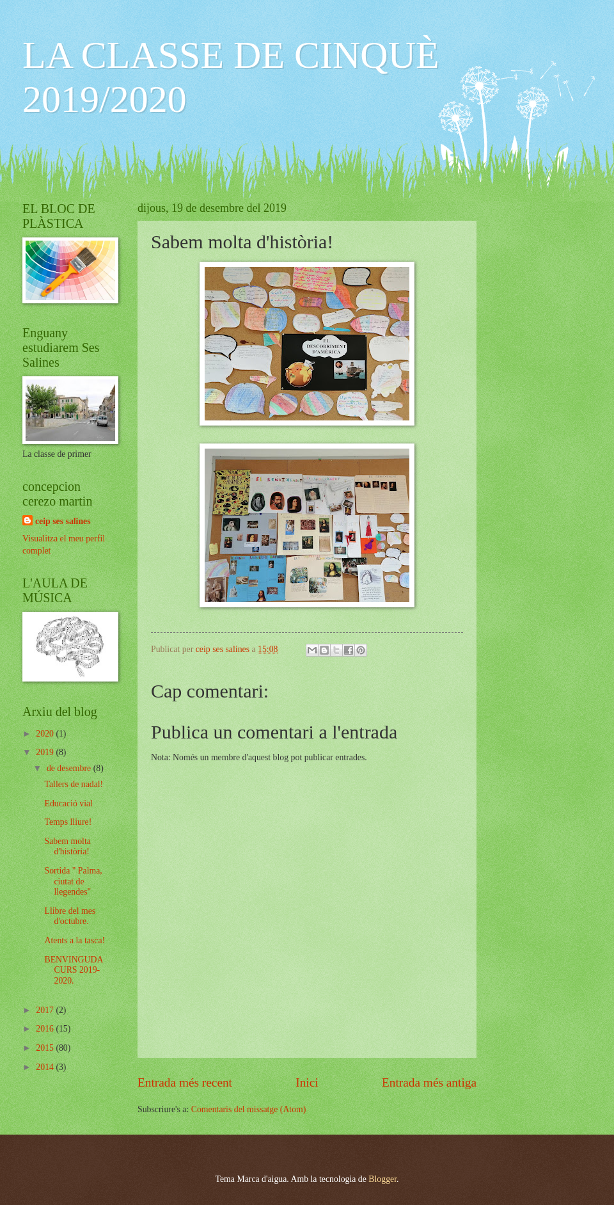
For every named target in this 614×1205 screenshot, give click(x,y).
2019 (46, 752)
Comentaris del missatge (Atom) (248, 1109)
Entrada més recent (185, 1082)
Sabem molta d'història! (67, 846)
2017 (46, 1010)
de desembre (70, 768)
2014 (46, 1067)
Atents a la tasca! (74, 940)
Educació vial (68, 803)
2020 (46, 733)
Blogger (382, 1179)
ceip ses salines (63, 521)
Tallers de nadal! (73, 784)
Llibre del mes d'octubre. (69, 916)
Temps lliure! (67, 822)
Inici (306, 1082)
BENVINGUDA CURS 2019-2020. (73, 970)
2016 (46, 1028)
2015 (46, 1048)
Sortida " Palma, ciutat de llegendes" (73, 881)
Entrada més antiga (429, 1082)
